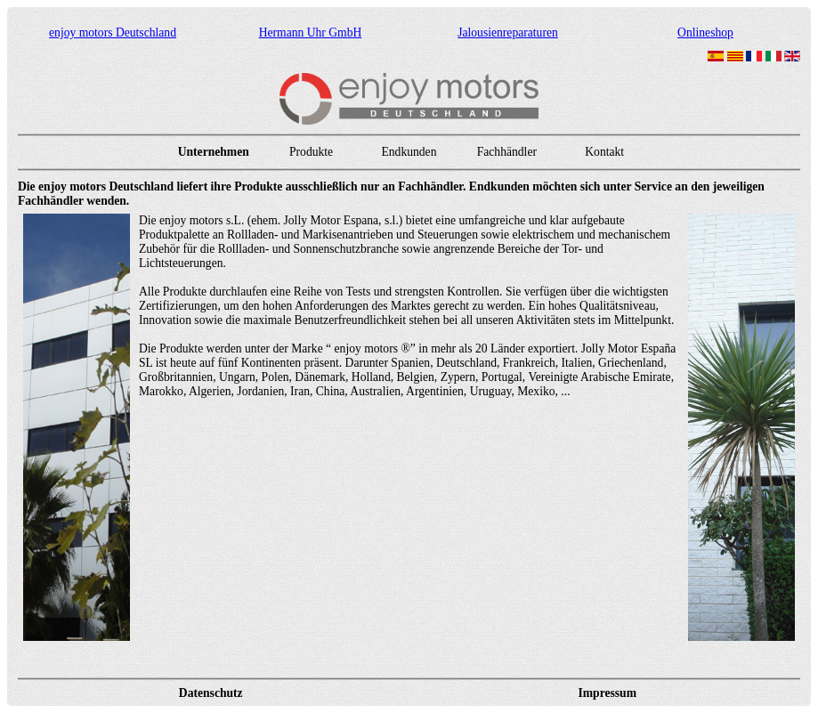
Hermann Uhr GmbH (310, 32)
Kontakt (604, 151)
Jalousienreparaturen (508, 32)
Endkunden (408, 151)
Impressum (607, 693)
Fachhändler (507, 151)
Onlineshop (705, 32)
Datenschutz (211, 693)
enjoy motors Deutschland (112, 32)
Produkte (311, 151)
